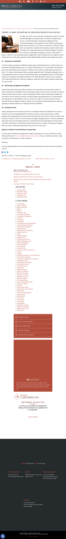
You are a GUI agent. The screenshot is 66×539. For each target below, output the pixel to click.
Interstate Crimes (22, 266)
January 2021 (21, 190)
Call (24, 1)
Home (20, 1)
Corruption (20, 221)
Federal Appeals (22, 235)
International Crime (23, 264)
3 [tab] (33, 379)
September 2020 (22, 197)
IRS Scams (20, 268)
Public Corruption (22, 283)
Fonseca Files (21, 248)
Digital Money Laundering (25, 230)
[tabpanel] (33, 358)
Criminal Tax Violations (24, 227)
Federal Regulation (23, 243)
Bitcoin (19, 209)
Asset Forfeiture (22, 205)
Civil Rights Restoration (24, 216)
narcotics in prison (22, 275)
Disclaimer (35, 536)
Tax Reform (20, 301)
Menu (44, 1)
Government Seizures (23, 257)
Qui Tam (19, 285)
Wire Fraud (20, 310)
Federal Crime (29, 28)
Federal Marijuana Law (24, 241)
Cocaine (19, 218)
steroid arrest (21, 294)
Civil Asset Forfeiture (23, 214)
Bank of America (22, 207)
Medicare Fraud (22, 269)
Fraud (19, 252)
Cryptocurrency (21, 228)
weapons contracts (23, 305)
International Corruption (24, 262)
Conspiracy (20, 219)
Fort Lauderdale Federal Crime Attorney (11, 28)
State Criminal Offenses (24, 292)
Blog (23, 28)
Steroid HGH (21, 296)
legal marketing (32, 534)
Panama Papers (22, 278)
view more (33, 417)
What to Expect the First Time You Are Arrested (28, 177)
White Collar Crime (23, 308)
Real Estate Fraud (22, 287)
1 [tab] (28, 379)
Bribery (19, 211)
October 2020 (21, 195)
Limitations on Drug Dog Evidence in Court (16, 159)
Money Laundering (23, 271)
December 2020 (22, 191)
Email (28, 1)
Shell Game (20, 291)
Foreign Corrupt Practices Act (26, 250)
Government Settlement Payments (27, 259)
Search (37, 1)
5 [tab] (38, 379)
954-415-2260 (41, 463)
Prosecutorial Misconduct (24, 282)
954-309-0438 (58, 6)
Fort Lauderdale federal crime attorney (27, 136)
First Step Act (21, 246)
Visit (33, 1)
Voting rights (21, 303)
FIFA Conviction (22, 244)
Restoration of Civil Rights (25, 289)
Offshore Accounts (22, 276)
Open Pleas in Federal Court (45, 159)
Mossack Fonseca (22, 273)
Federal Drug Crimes (23, 239)
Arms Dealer (21, 204)
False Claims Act (22, 232)
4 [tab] (35, 379)
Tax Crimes (20, 298)
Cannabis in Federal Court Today (24, 184)
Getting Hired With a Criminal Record (28, 255)
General (19, 253)
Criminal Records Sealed (24, 225)
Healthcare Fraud (22, 260)
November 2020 (22, 193)
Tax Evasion (20, 299)
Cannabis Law (21, 212)
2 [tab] (30, 379)
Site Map (30, 536)
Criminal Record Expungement (26, 223)
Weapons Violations (23, 307)
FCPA (19, 234)
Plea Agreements (22, 280)
